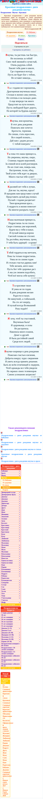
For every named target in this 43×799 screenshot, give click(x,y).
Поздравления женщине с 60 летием (10, 644)
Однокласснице (7, 563)
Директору (5, 503)
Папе (3, 565)
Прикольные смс (6, 717)
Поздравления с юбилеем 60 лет (10, 665)
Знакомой (4, 516)
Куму (3, 536)
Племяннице (6, 571)
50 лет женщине (7, 619)
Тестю (3, 591)
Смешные (6, 703)
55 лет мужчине (7, 626)
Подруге (4, 574)
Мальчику (5, 543)
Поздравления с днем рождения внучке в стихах (21, 449)
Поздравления (6, 12)
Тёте (3, 593)
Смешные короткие (6, 706)
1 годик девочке (7, 613)
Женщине (4, 514)
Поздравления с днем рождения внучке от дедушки (21, 443)
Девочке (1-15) (6, 628)
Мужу (3, 549)
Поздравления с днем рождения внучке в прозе (20, 461)
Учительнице (6, 598)
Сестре (3, 585)
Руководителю (6, 580)
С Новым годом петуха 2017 (5, 782)
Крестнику (5, 525)
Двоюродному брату (8, 494)
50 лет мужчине (7, 622)
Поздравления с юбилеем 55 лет (10, 661)
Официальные (6, 723)
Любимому (5, 541)
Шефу (3, 602)
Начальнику (5, 554)
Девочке (4, 497)
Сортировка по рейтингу (21, 50)
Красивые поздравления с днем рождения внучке (23, 83)
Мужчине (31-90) (7, 639)
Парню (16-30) (6, 641)
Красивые (22, 12)
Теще (3, 596)
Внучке (15, 12)
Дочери (4, 505)
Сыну (3, 589)
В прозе (21, 39)
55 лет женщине (7, 624)
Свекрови (4, 582)
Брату (3, 473)
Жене (3, 512)
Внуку (3, 475)
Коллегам (6, 720)
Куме (3, 534)
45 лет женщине (7, 617)
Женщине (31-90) (7, 635)
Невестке (4, 558)
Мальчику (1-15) (7, 637)
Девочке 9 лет (6, 630)
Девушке (4, 499)
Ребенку (4, 576)
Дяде (3, 510)
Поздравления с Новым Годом (5, 681)
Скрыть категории (11, 604)
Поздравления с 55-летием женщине (8, 653)
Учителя (4, 600)
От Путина (5, 686)
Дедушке (4, 501)
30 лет (3, 615)
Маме (3, 547)
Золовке (4, 519)
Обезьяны (6, 714)
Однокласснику (7, 560)
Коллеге (4, 523)
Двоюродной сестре (8, 492)
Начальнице (5, 556)
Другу (3, 508)
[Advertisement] (21, 404)
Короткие (6, 694)
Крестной (4, 530)
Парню (3, 567)
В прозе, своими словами (6, 728)
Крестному (5, 532)
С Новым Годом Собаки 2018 (5, 792)
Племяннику (6, 569)
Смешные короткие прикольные (6, 774)
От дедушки (10, 36)
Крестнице (5, 527)
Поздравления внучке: (15, 32)
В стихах (22, 36)
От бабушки (30, 32)
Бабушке (4, 471)
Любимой (4, 538)
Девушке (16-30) (7, 633)
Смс (2, 587)
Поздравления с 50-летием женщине (8, 648)
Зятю (3, 521)
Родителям (5, 578)
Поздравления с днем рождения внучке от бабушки (21, 436)
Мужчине (4, 552)
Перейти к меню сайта (21, 4)
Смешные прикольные (6, 690)
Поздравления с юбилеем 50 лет (10, 657)
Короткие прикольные (6, 710)
